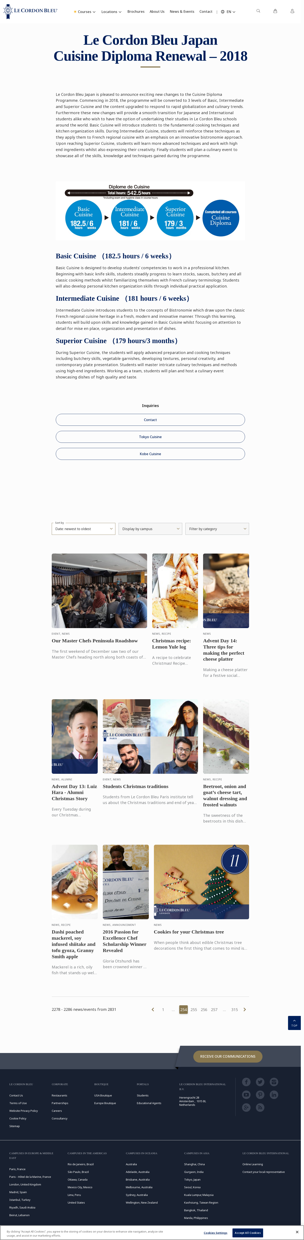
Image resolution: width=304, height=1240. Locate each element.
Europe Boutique (105, 1103)
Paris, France (17, 1169)
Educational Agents (149, 1103)
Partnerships (60, 1103)
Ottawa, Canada (77, 1179)
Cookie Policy (17, 1118)
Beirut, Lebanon (19, 1215)
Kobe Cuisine (150, 454)
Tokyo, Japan (192, 1179)
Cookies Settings (215, 1233)
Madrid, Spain (18, 1192)
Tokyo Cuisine (150, 436)
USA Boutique (103, 1095)
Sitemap (14, 1126)
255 (194, 1009)
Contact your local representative (263, 1172)
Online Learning (252, 1164)
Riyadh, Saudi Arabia (22, 1207)
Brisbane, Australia (138, 1179)
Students (143, 1095)
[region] (152, 1232)
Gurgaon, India (194, 1172)
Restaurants (59, 1095)
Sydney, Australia (137, 1195)
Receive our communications (227, 1056)
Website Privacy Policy (23, 1111)
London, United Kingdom (25, 1184)
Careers (57, 1111)
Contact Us (16, 1095)
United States (76, 1202)
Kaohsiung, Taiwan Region (201, 1202)
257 (214, 1009)
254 (183, 1009)
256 (204, 1009)
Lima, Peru (74, 1195)
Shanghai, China (194, 1164)
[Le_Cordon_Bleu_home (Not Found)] (30, 11)
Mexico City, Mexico (80, 1187)
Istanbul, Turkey (19, 1200)
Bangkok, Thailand (196, 1210)
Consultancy (59, 1118)
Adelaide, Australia (137, 1172)
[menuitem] (258, 11)
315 (234, 1009)
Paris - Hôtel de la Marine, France (30, 1177)
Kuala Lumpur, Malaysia (199, 1195)
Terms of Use (18, 1103)
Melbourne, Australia (139, 1187)
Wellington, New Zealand (142, 1202)
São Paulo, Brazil (78, 1172)
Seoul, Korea (192, 1187)
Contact (150, 419)
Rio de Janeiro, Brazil (81, 1164)
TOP (294, 1022)
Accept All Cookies (248, 1233)
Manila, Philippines (196, 1218)
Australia (131, 1164)
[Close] (297, 1232)
